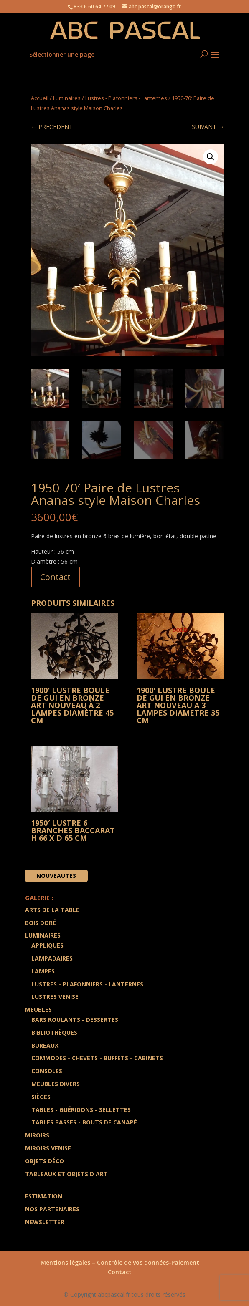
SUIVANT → (208, 127)
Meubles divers (55, 1084)
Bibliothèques (54, 1032)
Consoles (46, 1071)
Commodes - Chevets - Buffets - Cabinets (97, 1058)
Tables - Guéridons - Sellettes (81, 1110)
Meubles (38, 1010)
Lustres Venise (55, 997)
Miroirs (37, 1135)
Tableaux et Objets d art (66, 1174)
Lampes (43, 971)
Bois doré (40, 923)
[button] (210, 156)
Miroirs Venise (48, 1148)
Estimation (43, 1196)
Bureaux (44, 1045)
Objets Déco (44, 1161)
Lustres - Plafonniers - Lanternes (126, 98)
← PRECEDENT (52, 127)
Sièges (41, 1097)
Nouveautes (56, 876)
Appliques (47, 945)
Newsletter (44, 1222)
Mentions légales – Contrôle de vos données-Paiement (120, 1262)
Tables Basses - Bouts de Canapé (84, 1123)
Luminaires (67, 98)
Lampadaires (52, 958)
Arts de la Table (52, 910)
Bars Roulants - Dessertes (74, 1020)
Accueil (39, 98)
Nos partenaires (52, 1209)
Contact (55, 576)
